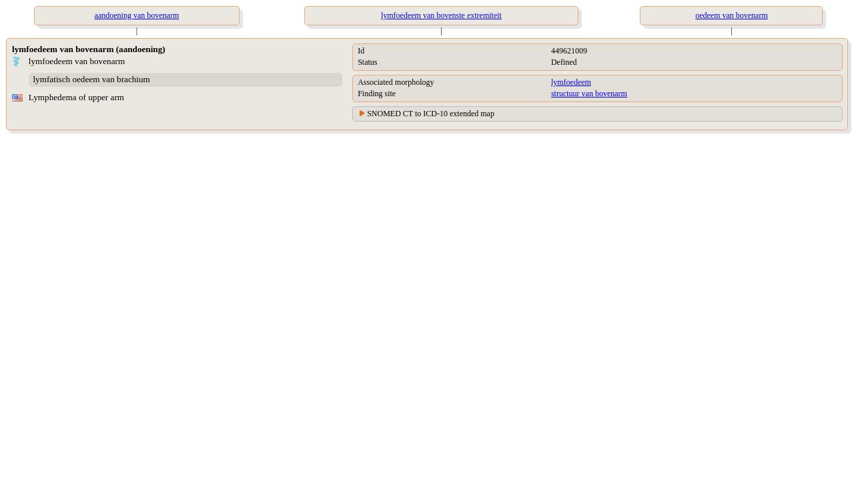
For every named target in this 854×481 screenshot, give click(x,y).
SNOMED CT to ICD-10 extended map (430, 113)
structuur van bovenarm (589, 93)
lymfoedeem (571, 82)
